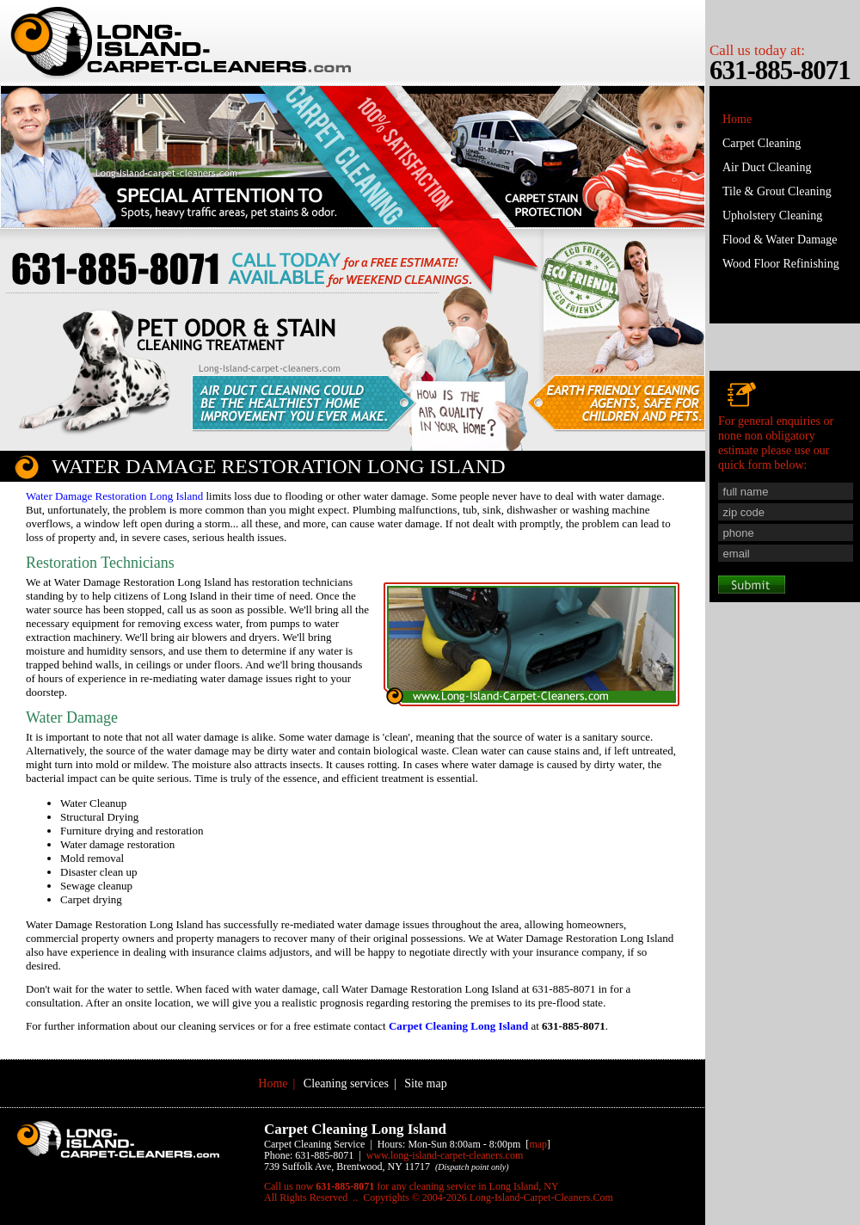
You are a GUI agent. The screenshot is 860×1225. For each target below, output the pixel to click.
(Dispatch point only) (472, 1167)
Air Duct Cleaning (766, 167)
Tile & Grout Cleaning (777, 191)
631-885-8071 (780, 70)
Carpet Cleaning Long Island (458, 1025)
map (538, 1144)
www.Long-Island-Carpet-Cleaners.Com (444, 1155)
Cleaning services (346, 1083)
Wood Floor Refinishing (780, 263)
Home (737, 119)
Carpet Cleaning (761, 143)
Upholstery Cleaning (772, 215)
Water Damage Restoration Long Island (114, 495)
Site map (425, 1083)
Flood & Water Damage (780, 239)
